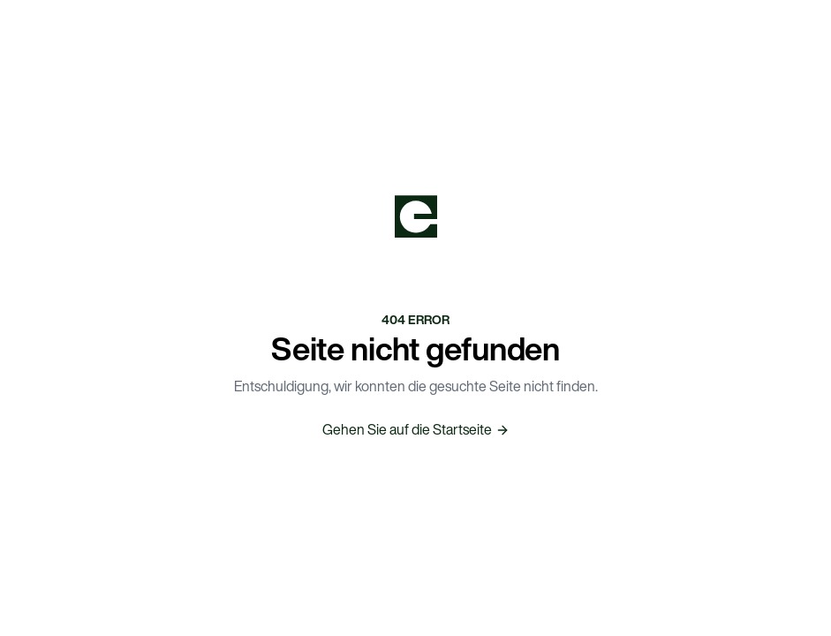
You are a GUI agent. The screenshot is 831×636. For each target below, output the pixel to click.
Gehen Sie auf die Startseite (416, 430)
